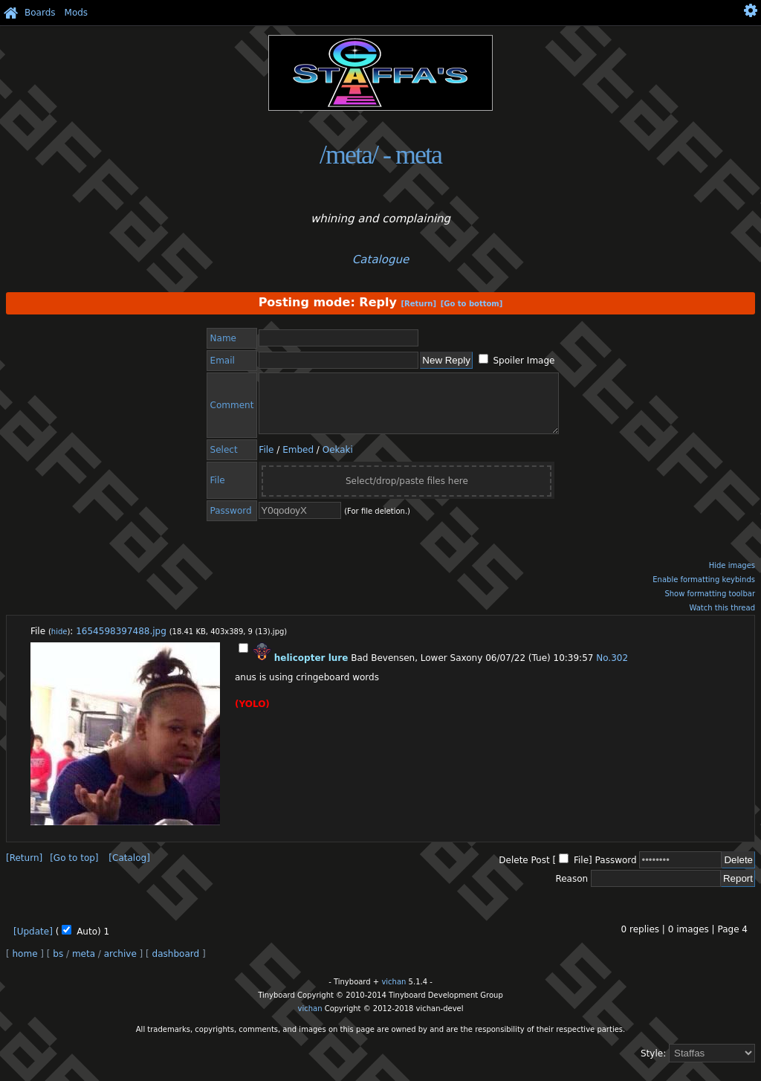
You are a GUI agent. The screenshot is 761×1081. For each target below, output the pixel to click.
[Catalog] (129, 869)
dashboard (175, 965)
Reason (571, 890)
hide (59, 643)
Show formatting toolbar (709, 605)
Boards (40, 12)
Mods (76, 12)
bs (58, 965)
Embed (298, 461)
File (266, 461)
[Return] (418, 304)
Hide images (732, 576)
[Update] (33, 943)
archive (120, 965)
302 (619, 669)
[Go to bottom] (472, 304)
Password (616, 871)
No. (603, 669)
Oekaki (338, 461)
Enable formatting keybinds (703, 591)
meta (83, 965)
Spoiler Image (523, 360)
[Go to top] (74, 869)
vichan (393, 993)
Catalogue (380, 259)
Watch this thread (722, 619)
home (25, 965)
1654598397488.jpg (121, 642)
